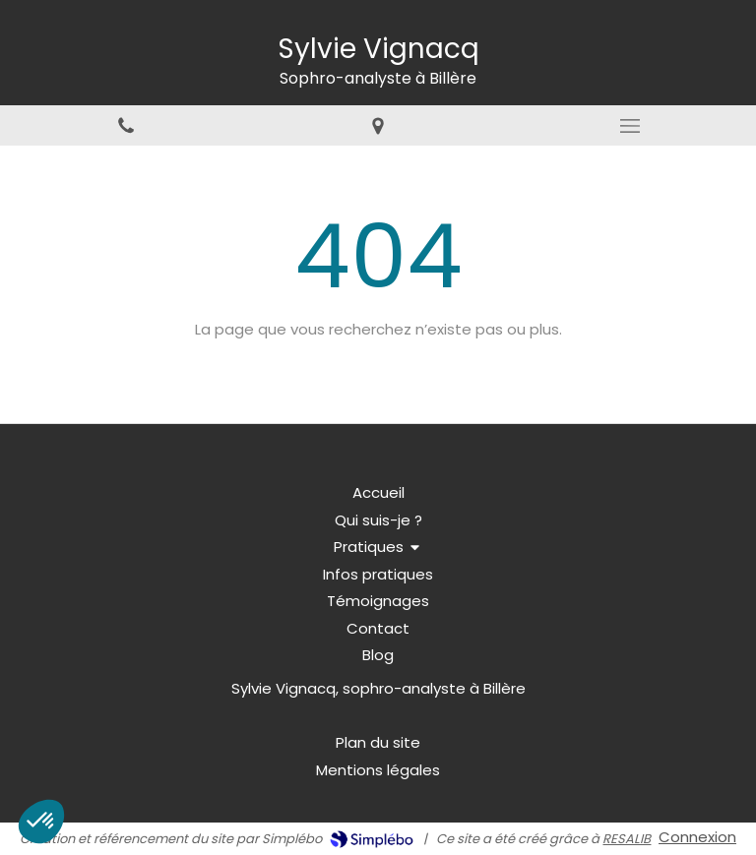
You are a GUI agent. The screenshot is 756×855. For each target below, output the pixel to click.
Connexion (697, 836)
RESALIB (626, 838)
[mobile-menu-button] (630, 126)
